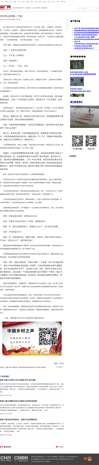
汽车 (19, 1)
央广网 (18, 19)
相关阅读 (5, 376)
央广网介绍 (47, 461)
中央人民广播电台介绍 (37, 461)
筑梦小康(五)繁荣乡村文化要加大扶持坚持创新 (18, 401)
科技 (23, 1)
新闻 (6, 1)
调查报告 (45, 8)
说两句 (59, 367)
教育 (32, 1)
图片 (53, 1)
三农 (57, 1)
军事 (15, 1)
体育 (27, 1)
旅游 (36, 1)
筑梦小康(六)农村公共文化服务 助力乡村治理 (18, 380)
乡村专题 (28, 8)
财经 (10, 1)
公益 (49, 1)
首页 (2, 1)
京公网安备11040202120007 (66, 459)
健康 (44, 1)
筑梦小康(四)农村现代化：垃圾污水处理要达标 (18, 420)
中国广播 (62, 1)
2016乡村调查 (36, 8)
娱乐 (40, 1)
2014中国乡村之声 (18, 8)
